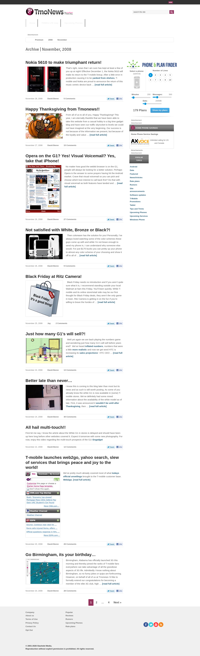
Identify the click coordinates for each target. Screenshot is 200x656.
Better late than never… (49, 380)
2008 (50, 40)
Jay (49, 323)
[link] (140, 141)
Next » (117, 602)
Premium (39, 40)
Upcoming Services (139, 216)
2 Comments (61, 323)
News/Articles (136, 177)
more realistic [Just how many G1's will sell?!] (79, 349)
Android (133, 167)
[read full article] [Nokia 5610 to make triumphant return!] (103, 84)
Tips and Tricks (137, 209)
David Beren (53, 98)
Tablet (132, 205)
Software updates (138, 195)
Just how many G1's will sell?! (55, 334)
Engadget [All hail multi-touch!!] (98, 439)
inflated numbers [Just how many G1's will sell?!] (94, 346)
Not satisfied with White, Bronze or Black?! (68, 230)
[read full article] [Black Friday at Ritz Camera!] (106, 302)
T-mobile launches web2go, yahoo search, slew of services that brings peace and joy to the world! (72, 462)
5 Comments (69, 98)
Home (32, 23)
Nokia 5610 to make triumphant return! (63, 62)
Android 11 (77, 29)
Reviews (69, 615)
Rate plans (135, 181)
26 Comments (70, 544)
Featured (134, 174)
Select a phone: (137, 72)
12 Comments (70, 447)
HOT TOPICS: (33, 29)
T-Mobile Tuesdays (99, 29)
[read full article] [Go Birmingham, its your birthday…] (110, 583)
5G (46, 29)
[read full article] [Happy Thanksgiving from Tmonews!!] (98, 135)
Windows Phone (137, 220)
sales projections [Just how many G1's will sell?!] (89, 353)
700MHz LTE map (49, 23)
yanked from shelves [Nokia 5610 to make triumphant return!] (103, 78)
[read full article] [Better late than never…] (98, 406)
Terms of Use (32, 619)
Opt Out (29, 630)
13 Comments (70, 370)
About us (30, 615)
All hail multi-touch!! (46, 427)
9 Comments (69, 266)
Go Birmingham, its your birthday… (61, 554)
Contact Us (31, 626)
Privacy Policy (32, 623)
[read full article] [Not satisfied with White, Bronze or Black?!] (88, 255)
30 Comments (70, 417)
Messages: (162, 94)
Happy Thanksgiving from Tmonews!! (63, 109)
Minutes (135, 94)
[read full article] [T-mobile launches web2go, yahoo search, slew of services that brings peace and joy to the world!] (81, 479)
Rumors (133, 185)
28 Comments (70, 591)
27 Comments (70, 219)
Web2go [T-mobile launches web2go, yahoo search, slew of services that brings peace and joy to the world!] (67, 479)
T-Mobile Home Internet (126, 29)
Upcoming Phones (73, 23)
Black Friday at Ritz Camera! (54, 276)
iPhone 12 (60, 29)
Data (132, 170)
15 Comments (70, 145)
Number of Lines (160, 71)
